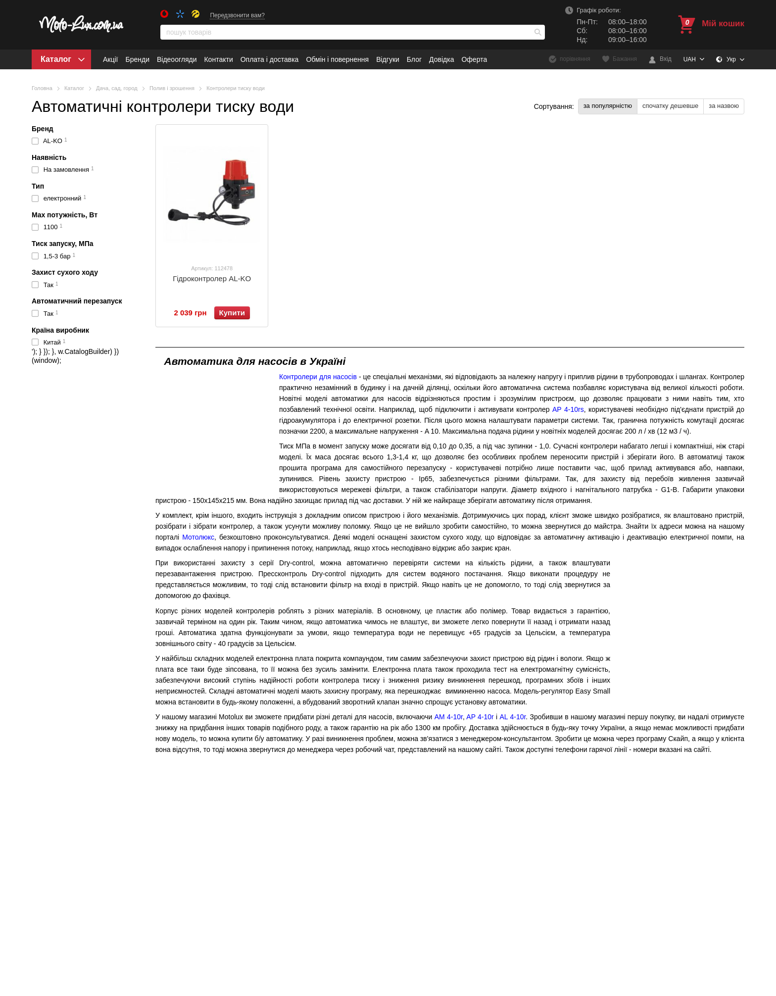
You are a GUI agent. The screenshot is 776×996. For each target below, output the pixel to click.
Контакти (218, 59)
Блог (414, 59)
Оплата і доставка (270, 59)
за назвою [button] (724, 105)
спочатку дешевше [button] (670, 105)
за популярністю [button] (607, 105)
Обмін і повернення (337, 59)
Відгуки (387, 59)
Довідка (441, 59)
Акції (110, 59)
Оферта (474, 59)
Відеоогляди (177, 59)
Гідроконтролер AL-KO (212, 278)
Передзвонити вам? (237, 15)
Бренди (137, 59)
